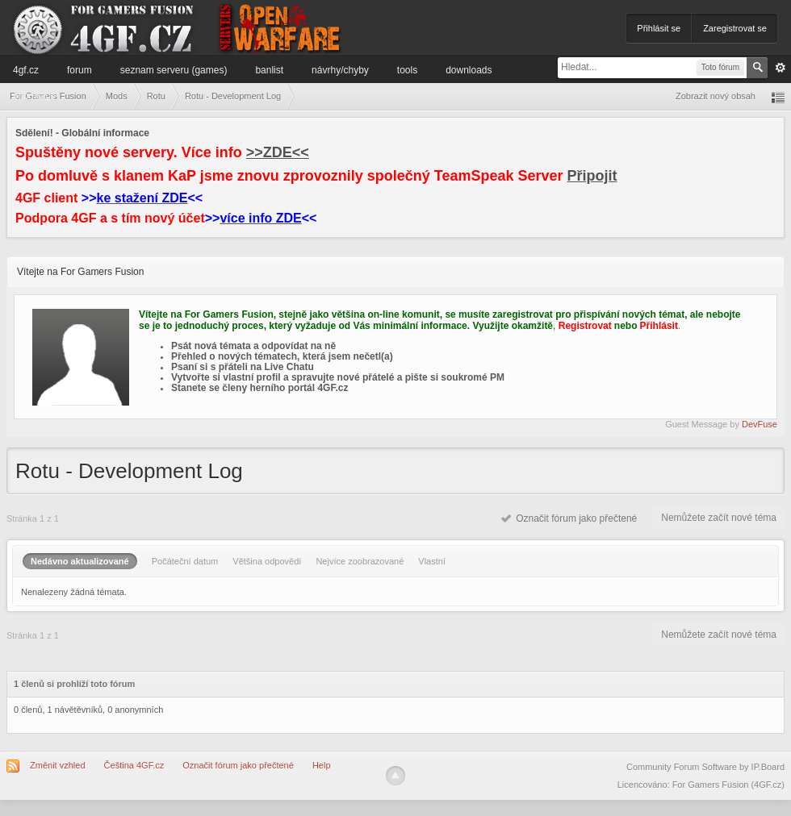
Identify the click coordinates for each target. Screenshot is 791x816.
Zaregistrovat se (735, 28)
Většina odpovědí (266, 561)
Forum (79, 70)
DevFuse (759, 424)
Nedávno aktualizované (80, 561)
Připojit (592, 176)
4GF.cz (26, 70)
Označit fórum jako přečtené (569, 518)
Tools (407, 70)
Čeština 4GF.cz (134, 765)
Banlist (269, 70)
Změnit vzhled (57, 765)
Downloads (469, 70)
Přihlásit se (658, 28)
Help (321, 765)
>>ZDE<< (277, 152)
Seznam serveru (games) (174, 70)
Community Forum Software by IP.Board (705, 767)
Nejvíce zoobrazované (360, 561)
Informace (34, 96)
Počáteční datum (185, 561)
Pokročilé (780, 67)
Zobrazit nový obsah (715, 96)
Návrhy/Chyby (340, 70)
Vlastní (432, 561)
